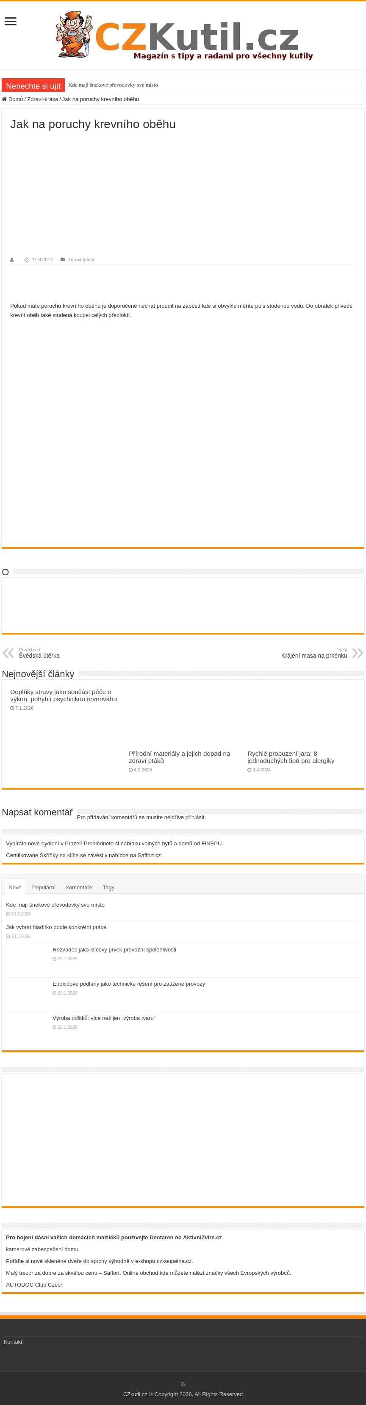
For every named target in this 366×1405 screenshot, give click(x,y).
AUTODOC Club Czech (35, 1285)
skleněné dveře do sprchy (75, 1261)
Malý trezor (19, 1273)
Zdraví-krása (42, 99)
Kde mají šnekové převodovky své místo (113, 85)
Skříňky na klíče (59, 855)
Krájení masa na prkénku (304, 653)
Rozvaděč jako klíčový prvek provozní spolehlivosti (114, 949)
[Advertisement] (182, 194)
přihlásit (195, 817)
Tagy (108, 887)
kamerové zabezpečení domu (42, 1249)
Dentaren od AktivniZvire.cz (186, 1237)
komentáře (79, 887)
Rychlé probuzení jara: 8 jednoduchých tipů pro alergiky (290, 757)
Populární (44, 887)
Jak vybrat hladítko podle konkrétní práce (56, 927)
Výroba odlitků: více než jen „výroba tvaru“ (104, 1018)
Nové (14, 887)
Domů (12, 99)
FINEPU (212, 843)
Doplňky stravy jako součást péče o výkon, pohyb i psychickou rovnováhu (63, 695)
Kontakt (13, 1342)
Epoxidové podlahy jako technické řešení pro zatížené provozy (129, 984)
